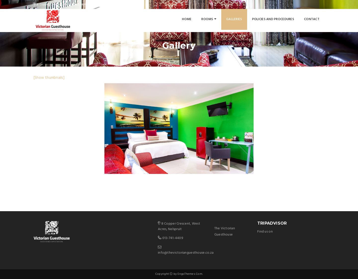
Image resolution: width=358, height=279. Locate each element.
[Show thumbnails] (49, 78)
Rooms (208, 19)
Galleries (234, 19)
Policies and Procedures (273, 19)
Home (186, 19)
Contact (311, 19)
